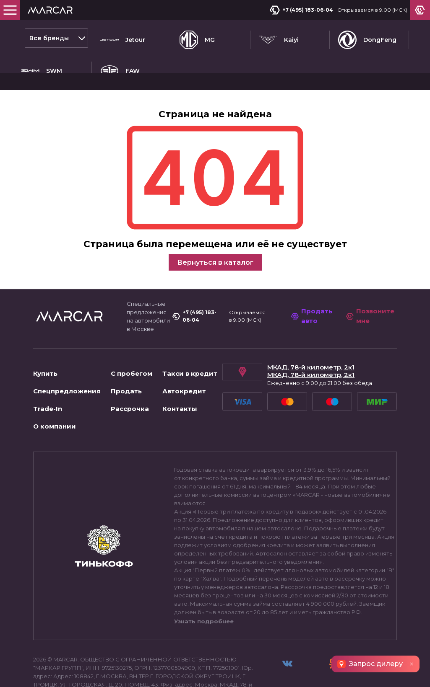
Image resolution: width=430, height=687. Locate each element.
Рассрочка (130, 378)
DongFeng (367, 38)
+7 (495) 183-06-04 (303, 10)
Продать (126, 361)
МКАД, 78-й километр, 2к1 (310, 337)
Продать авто (314, 285)
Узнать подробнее (204, 591)
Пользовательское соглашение (83, 672)
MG (197, 38)
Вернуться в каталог (215, 232)
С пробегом (131, 343)
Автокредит (184, 361)
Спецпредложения (67, 361)
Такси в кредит (189, 343)
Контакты (179, 378)
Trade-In (47, 378)
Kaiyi (279, 38)
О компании (54, 396)
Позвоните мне (370, 285)
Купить (45, 343)
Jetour (122, 38)
